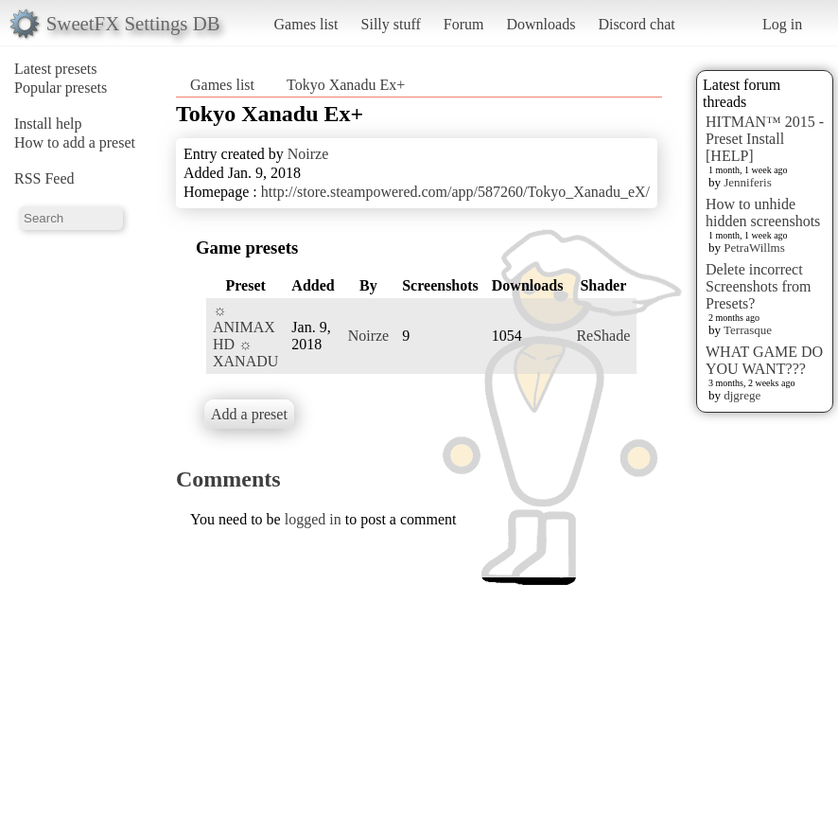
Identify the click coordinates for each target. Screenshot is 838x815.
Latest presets (55, 69)
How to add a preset (74, 142)
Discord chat (636, 24)
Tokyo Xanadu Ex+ (346, 85)
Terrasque (748, 330)
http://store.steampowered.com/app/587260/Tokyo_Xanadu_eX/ (455, 192)
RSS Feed (44, 178)
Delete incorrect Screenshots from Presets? (759, 286)
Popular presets (60, 88)
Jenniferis (748, 182)
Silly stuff (391, 24)
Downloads (540, 24)
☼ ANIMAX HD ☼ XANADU (245, 335)
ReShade (603, 336)
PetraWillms (754, 247)
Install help (48, 123)
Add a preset (249, 414)
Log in (782, 24)
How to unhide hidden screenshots (763, 212)
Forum (464, 24)
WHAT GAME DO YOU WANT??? (764, 360)
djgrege (742, 395)
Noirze (308, 154)
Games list (306, 24)
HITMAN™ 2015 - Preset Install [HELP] (765, 139)
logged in (313, 519)
